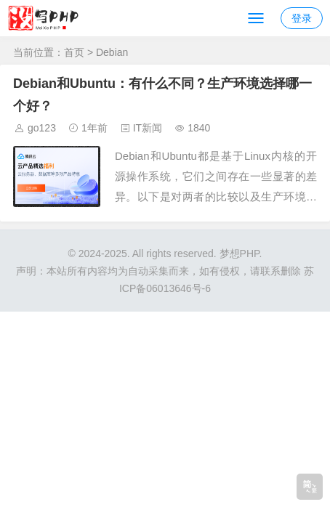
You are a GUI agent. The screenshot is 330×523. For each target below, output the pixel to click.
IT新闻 (147, 128)
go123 (42, 128)
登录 (301, 18)
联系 (270, 271)
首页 (74, 52)
